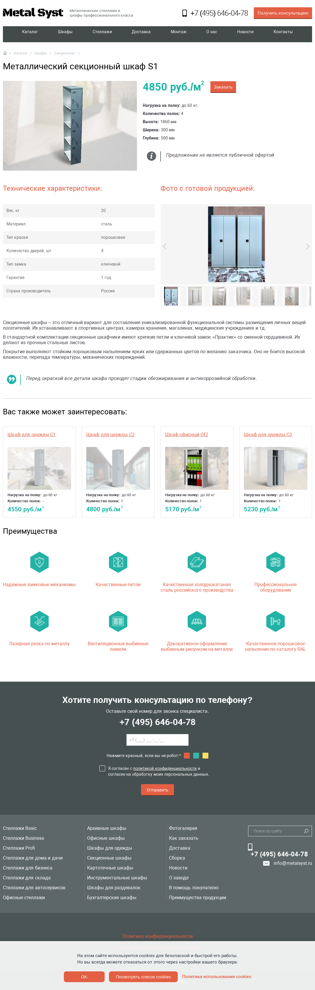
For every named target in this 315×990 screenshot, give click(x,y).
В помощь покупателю (194, 887)
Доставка (141, 34)
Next (306, 246)
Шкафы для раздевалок (113, 887)
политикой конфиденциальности (165, 768)
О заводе (179, 878)
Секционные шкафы (109, 858)
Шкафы (65, 34)
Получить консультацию (283, 13)
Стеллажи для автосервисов (34, 887)
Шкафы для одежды (109, 848)
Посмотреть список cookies (143, 976)
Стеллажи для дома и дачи (33, 858)
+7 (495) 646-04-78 (157, 722)
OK (84, 976)
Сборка (177, 858)
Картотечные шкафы (110, 868)
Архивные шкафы (106, 828)
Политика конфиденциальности (157, 936)
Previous (166, 246)
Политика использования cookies (216, 976)
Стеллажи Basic (20, 828)
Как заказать (183, 838)
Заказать (223, 87)
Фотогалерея (183, 828)
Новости (245, 34)
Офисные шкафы (105, 838)
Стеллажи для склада (27, 878)
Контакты (283, 34)
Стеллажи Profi (19, 848)
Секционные (64, 53)
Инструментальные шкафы (117, 878)
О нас (212, 34)
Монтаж (179, 34)
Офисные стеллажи (24, 897)
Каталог (30, 34)
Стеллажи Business (23, 838)
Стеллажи (102, 34)
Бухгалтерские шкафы (111, 897)
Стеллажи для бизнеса (27, 868)
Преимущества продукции (197, 897)
